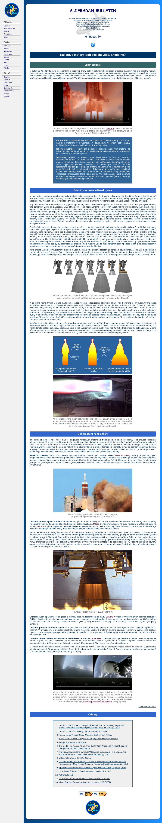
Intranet (6, 94)
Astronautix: (66, 775)
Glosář (6, 60)
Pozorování (8, 54)
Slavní (6, 62)
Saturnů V (110, 617)
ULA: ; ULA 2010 (84, 778)
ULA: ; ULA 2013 (85, 771)
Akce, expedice (9, 28)
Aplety (6, 49)
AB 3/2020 (46, 71)
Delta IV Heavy (122, 455)
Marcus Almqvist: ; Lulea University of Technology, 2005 (92, 753)
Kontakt (6, 96)
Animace (7, 46)
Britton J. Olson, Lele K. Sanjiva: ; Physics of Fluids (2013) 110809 (92, 726)
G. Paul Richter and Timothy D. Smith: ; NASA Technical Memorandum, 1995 (93, 762)
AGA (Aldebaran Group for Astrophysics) (97, 20)
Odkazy (6, 85)
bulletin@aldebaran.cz (95, 30)
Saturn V (110, 128)
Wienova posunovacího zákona (97, 702)
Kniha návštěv (9, 88)
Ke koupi (7, 80)
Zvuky (6, 65)
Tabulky (6, 68)
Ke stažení (8, 83)
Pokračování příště (147, 706)
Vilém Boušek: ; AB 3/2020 (85, 782)
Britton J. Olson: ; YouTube (83, 731)
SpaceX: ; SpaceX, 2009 (92, 767)
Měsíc (96, 524)
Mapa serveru (9, 91)
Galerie (6, 57)
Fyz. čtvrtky (8, 34)
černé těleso (96, 638)
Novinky (7, 26)
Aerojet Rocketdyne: (72, 742)
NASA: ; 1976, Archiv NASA (85, 735)
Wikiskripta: (75, 758)
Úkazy (6, 37)
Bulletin (6, 31)
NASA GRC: (88, 738)
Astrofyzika (8, 51)
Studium (7, 77)
